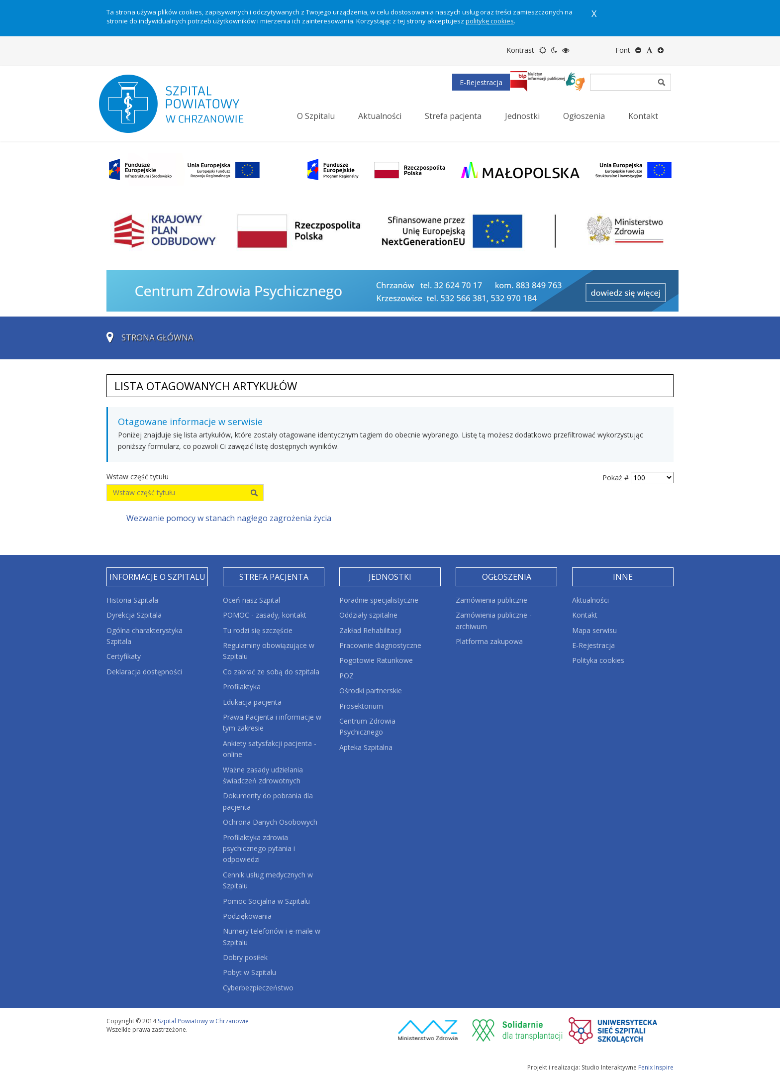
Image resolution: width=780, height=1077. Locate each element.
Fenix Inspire (656, 1067)
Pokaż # (615, 477)
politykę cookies (490, 20)
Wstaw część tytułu (138, 476)
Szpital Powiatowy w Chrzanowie (203, 1021)
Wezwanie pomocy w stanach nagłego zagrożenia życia (228, 518)
